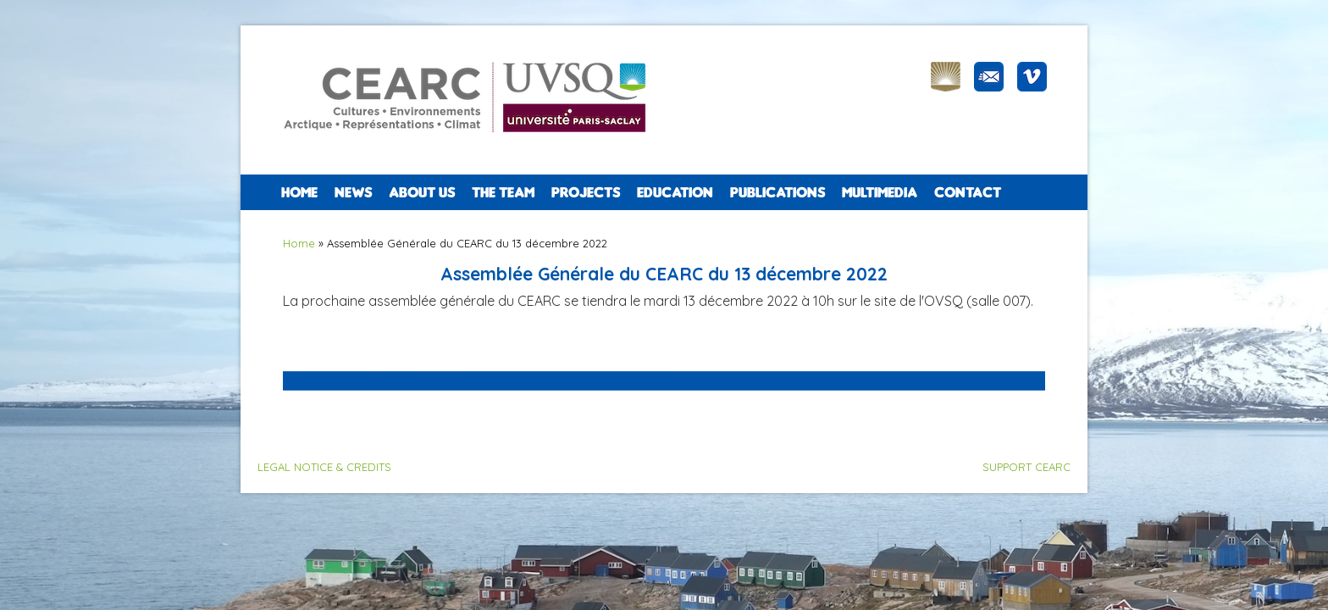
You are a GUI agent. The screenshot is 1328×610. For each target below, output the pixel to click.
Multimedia (879, 192)
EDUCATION (675, 192)
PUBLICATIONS (777, 192)
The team (503, 192)
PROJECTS (585, 192)
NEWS (353, 192)
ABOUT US (422, 192)
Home (299, 192)
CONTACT (967, 192)
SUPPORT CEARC (1026, 467)
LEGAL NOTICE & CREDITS (324, 467)
